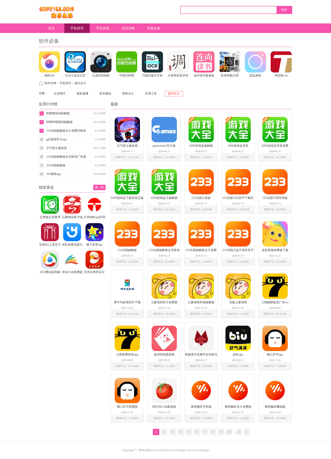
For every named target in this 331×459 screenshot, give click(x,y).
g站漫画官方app (56, 139)
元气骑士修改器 (56, 148)
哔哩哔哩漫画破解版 (59, 122)
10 (229, 431)
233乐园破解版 (55, 165)
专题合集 (153, 28)
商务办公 (128, 93)
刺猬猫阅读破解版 (58, 113)
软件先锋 (50, 83)
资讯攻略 (128, 28)
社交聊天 (60, 93)
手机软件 (77, 28)
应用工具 (151, 93)
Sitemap (204, 450)
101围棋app (53, 174)
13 (238, 431)
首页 (51, 28)
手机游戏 (102, 28)
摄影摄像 (82, 93)
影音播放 (105, 93)
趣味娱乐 (174, 93)
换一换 (99, 187)
